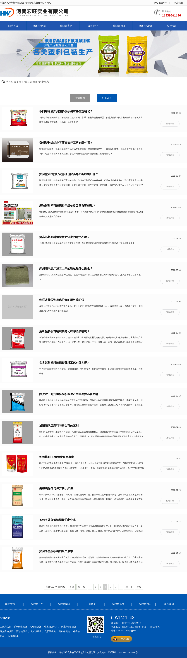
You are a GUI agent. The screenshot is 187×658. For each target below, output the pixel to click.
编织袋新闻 (119, 25)
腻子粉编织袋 (20, 626)
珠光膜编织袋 (6, 631)
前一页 (81, 587)
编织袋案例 (66, 25)
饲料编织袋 (64, 631)
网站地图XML (161, 3)
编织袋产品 (40, 25)
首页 (21, 81)
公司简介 (93, 25)
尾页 (139, 587)
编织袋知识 (145, 25)
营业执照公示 (88, 652)
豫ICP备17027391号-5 (129, 652)
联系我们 (178, 3)
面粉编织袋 (21, 631)
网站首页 (13, 25)
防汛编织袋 (13, 636)
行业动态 (44, 81)
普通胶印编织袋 (68, 626)
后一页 (129, 587)
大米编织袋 (36, 631)
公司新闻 (80, 98)
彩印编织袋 (35, 626)
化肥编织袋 (50, 631)
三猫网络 (112, 652)
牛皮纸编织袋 (50, 626)
